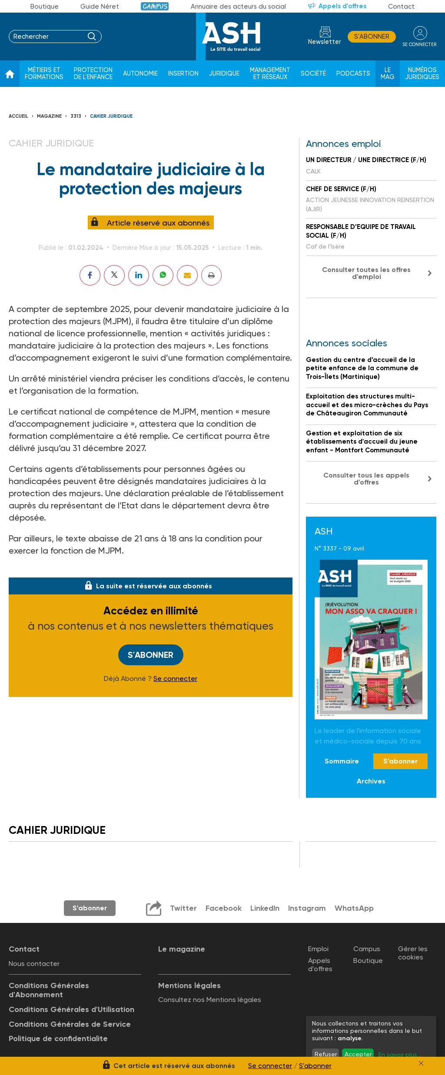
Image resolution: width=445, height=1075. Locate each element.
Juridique (224, 73)
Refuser (326, 1054)
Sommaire (342, 761)
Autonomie (140, 73)
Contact (401, 6)
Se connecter (175, 679)
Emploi (318, 948)
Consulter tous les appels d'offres (366, 478)
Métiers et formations (44, 73)
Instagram (307, 908)
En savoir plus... (400, 1054)
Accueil (18, 116)
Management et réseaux (270, 73)
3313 (75, 116)
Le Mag (388, 73)
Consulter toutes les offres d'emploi (366, 273)
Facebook (223, 908)
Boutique (44, 6)
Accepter (358, 1054)
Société (313, 73)
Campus (155, 6)
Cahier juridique (111, 116)
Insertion (183, 73)
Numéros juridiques (422, 73)
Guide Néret (99, 6)
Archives (371, 781)
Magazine (49, 116)
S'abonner (370, 36)
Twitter (182, 908)
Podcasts (353, 73)
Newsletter (323, 42)
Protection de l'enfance (93, 73)
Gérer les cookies (413, 952)
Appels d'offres (342, 6)
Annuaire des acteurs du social (238, 6)
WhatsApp (354, 908)
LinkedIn (264, 908)
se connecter (418, 44)
